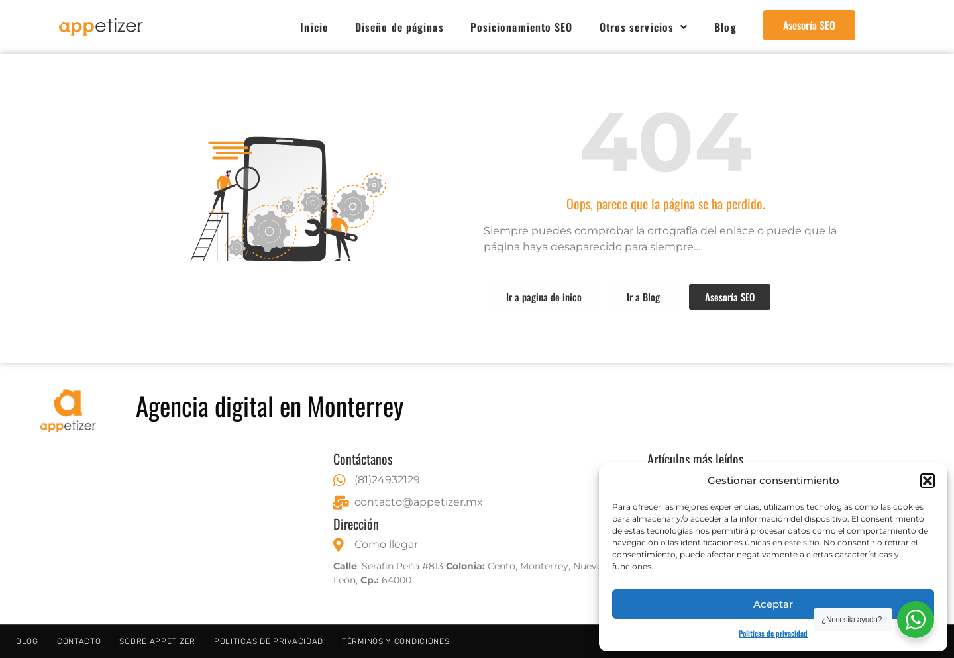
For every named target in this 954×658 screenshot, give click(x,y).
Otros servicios (644, 27)
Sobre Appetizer (157, 641)
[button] (927, 480)
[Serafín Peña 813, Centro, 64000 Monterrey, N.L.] (163, 532)
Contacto (79, 641)
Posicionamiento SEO (521, 27)
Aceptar (773, 604)
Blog (725, 27)
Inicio (314, 27)
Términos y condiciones (395, 641)
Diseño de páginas (399, 27)
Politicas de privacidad (773, 633)
